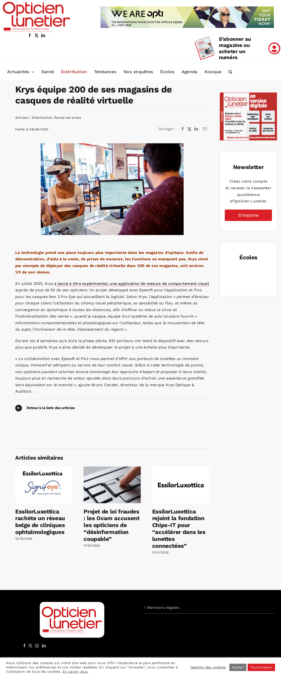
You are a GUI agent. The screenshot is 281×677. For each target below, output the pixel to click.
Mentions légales (163, 607)
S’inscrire (248, 215)
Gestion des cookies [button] (208, 667)
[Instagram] (36, 645)
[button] (230, 71)
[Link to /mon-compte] (274, 48)
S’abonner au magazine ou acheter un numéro (235, 48)
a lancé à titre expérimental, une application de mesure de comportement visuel (131, 283)
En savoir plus (75, 671)
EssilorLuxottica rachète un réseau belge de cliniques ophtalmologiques (40, 521)
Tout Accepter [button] (261, 667)
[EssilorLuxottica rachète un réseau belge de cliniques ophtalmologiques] (43, 469)
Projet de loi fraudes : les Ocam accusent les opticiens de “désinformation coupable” (111, 525)
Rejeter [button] (238, 667)
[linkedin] (43, 35)
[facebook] (30, 35)
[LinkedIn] (196, 129)
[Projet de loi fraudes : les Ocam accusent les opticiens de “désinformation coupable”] (112, 469)
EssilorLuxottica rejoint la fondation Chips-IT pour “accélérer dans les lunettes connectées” (179, 528)
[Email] (205, 129)
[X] (189, 129)
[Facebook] (182, 129)
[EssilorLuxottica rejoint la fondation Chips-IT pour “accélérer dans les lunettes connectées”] (180, 469)
